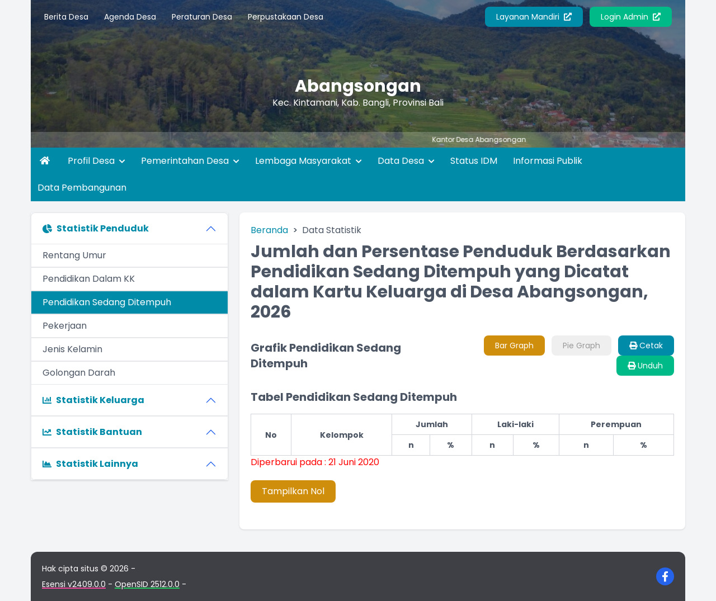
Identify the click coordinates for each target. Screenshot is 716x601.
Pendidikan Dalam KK (89, 278)
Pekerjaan (65, 325)
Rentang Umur (74, 255)
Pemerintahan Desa (190, 160)
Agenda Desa (130, 16)
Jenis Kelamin (72, 349)
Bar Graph (514, 345)
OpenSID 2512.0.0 (147, 584)
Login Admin (631, 16)
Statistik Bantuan (92, 431)
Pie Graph (581, 345)
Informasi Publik (547, 160)
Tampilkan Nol (293, 491)
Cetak (646, 345)
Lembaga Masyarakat (308, 160)
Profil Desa (96, 160)
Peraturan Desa (202, 16)
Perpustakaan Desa (285, 16)
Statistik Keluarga (93, 400)
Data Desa (406, 160)
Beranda (269, 230)
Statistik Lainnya (90, 463)
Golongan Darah (79, 372)
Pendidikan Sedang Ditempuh (107, 302)
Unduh (645, 365)
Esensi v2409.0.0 (74, 584)
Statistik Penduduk (96, 228)
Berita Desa (66, 16)
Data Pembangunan (81, 187)
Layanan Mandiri (534, 16)
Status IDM (473, 160)
